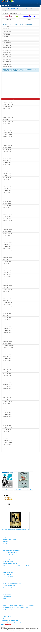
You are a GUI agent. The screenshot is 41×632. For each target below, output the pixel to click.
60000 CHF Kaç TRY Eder (7, 388)
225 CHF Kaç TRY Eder (7, 166)
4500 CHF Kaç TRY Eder (7, 263)
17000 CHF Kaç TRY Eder (7, 328)
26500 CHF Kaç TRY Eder (7, 377)
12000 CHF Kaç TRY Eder (7, 244)
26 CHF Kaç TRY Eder (7, 177)
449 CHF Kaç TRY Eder (7, 235)
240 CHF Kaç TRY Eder (7, 237)
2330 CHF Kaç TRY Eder (7, 218)
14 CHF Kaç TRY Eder (7, 199)
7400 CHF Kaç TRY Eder (7, 291)
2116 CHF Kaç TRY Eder (7, 274)
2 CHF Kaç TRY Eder (6, 319)
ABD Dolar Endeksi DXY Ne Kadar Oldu (9, 576)
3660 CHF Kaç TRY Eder (7, 369)
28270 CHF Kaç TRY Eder (7, 151)
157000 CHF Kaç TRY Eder (7, 132)
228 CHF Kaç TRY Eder (7, 162)
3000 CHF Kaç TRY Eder (7, 433)
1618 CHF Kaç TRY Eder (7, 304)
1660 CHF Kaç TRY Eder (7, 278)
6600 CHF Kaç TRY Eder (7, 205)
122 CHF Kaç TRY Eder (7, 216)
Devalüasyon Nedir (6, 598)
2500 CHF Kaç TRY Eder (7, 362)
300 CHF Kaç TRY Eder (7, 367)
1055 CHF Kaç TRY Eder (7, 397)
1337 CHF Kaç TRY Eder (7, 276)
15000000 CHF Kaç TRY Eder (8, 117)
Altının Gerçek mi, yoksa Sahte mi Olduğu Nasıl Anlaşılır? (12, 583)
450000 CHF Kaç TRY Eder (7, 145)
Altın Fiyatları (37, 3)
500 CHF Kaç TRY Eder (7, 446)
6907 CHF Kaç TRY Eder (7, 315)
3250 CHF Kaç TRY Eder (7, 405)
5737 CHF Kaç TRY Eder (7, 259)
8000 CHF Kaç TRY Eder (7, 108)
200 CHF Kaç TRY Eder (7, 412)
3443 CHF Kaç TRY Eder (7, 311)
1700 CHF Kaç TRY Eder (7, 272)
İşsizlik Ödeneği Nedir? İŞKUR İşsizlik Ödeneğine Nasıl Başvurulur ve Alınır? (15, 607)
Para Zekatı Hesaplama (7, 596)
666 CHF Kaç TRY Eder (7, 343)
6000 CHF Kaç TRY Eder (7, 395)
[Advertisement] (20, 85)
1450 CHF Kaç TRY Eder (7, 125)
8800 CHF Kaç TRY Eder (7, 248)
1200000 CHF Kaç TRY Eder (8, 104)
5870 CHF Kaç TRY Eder (7, 444)
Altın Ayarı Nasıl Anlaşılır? (7, 581)
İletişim (4, 618)
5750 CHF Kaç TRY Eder (7, 160)
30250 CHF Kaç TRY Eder (7, 349)
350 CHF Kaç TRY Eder (7, 201)
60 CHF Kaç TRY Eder (7, 115)
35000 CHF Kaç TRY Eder (7, 242)
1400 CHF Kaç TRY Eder (7, 298)
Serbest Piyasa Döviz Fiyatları (29, 3)
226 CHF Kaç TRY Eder (7, 164)
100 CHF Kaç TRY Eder (7, 414)
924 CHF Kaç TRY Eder (7, 231)
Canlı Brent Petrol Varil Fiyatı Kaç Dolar (9, 578)
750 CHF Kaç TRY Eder (7, 326)
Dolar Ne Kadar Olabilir (7, 611)
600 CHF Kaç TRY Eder (7, 360)
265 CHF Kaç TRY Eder (7, 425)
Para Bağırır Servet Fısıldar (7, 481)
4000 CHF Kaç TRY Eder (7, 431)
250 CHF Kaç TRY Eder (7, 358)
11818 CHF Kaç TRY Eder (7, 227)
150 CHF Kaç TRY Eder (7, 190)
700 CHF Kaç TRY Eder (7, 403)
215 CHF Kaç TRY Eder (7, 171)
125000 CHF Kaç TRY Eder (7, 209)
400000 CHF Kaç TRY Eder (7, 102)
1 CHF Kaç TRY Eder (6, 438)
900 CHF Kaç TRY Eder (7, 147)
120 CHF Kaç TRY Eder (7, 158)
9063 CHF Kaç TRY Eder (7, 373)
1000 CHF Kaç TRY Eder (7, 423)
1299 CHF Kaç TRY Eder (7, 192)
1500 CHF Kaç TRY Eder (7, 371)
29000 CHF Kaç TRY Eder (7, 293)
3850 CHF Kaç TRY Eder (7, 179)
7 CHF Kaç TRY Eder (6, 418)
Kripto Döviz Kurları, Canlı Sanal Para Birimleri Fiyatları (12, 559)
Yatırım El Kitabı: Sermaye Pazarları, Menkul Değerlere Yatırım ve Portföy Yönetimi (15, 521)
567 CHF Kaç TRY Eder (7, 313)
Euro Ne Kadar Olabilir (6, 614)
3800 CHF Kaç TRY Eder (7, 334)
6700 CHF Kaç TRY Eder (7, 317)
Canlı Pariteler (19, 3)
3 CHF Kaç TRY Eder (6, 390)
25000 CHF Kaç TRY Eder (7, 427)
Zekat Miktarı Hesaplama (7, 589)
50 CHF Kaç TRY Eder (7, 429)
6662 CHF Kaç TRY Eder (7, 222)
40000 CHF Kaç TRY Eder (7, 442)
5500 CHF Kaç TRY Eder (7, 130)
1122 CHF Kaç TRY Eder (7, 287)
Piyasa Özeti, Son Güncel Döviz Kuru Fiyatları (10, 554)
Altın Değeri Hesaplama (7, 594)
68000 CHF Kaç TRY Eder (7, 138)
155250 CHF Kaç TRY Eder (7, 214)
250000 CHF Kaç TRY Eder (7, 106)
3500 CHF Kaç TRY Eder (7, 386)
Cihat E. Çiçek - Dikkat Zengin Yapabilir (8, 501)
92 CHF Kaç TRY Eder (7, 173)
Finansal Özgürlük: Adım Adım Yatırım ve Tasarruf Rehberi (23, 481)
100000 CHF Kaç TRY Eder (7, 306)
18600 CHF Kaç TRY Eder (7, 375)
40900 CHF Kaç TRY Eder (7, 229)
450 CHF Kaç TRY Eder (7, 382)
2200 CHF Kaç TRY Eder (7, 110)
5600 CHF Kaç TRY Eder (7, 207)
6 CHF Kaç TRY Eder (6, 119)
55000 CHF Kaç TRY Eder (7, 143)
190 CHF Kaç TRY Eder (7, 321)
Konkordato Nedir (6, 600)
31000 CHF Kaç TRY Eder (7, 257)
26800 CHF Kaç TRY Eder (7, 153)
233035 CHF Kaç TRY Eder (7, 220)
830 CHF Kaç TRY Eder (7, 203)
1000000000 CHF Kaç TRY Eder (8, 347)
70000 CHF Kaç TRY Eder (7, 401)
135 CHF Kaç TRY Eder (7, 246)
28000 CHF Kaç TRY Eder (7, 285)
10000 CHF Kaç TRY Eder (7, 440)
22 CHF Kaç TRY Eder (7, 265)
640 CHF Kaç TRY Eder (7, 354)
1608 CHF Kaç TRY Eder (7, 188)
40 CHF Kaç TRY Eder (7, 410)
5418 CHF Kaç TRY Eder (7, 186)
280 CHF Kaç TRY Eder (7, 283)
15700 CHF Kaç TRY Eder (7, 134)
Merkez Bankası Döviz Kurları (11, 3)
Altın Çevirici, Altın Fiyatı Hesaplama (9, 585)
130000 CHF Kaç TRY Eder (7, 250)
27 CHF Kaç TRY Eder (7, 175)
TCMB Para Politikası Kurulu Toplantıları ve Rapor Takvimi (11, 622)
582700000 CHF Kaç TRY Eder (8, 345)
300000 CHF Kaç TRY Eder (7, 233)
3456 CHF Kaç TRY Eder (7, 356)
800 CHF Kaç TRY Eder (7, 330)
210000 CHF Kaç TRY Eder (7, 136)
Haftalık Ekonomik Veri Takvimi (8, 587)
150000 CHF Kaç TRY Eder (7, 289)
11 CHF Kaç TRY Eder (7, 255)
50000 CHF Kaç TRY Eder (7, 332)
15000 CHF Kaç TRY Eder (7, 339)
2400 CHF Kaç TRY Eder (7, 399)
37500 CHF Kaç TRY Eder (7, 341)
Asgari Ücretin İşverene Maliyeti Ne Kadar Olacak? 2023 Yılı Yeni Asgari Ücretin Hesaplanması (18, 605)
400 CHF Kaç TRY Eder (7, 261)
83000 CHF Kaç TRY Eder (7, 181)
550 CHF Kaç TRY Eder (7, 123)
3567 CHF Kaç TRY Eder (7, 300)
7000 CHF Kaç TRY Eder (7, 270)
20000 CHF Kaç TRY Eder (7, 416)
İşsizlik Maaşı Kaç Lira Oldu (7, 609)
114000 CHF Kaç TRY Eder (7, 302)
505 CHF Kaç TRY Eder (7, 194)
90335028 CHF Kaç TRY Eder (8, 121)
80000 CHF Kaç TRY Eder (7, 384)
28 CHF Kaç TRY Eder (7, 149)
